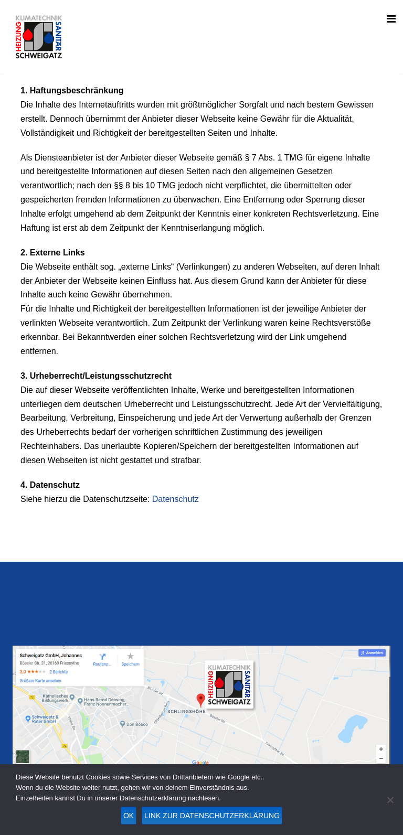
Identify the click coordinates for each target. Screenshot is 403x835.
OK (128, 815)
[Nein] (390, 800)
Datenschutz (175, 499)
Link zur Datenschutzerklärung (212, 815)
